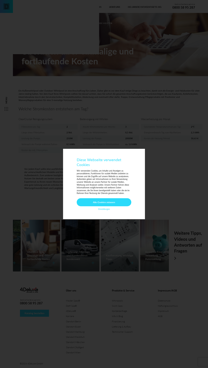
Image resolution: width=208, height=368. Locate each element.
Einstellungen (104, 209)
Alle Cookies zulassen (104, 202)
